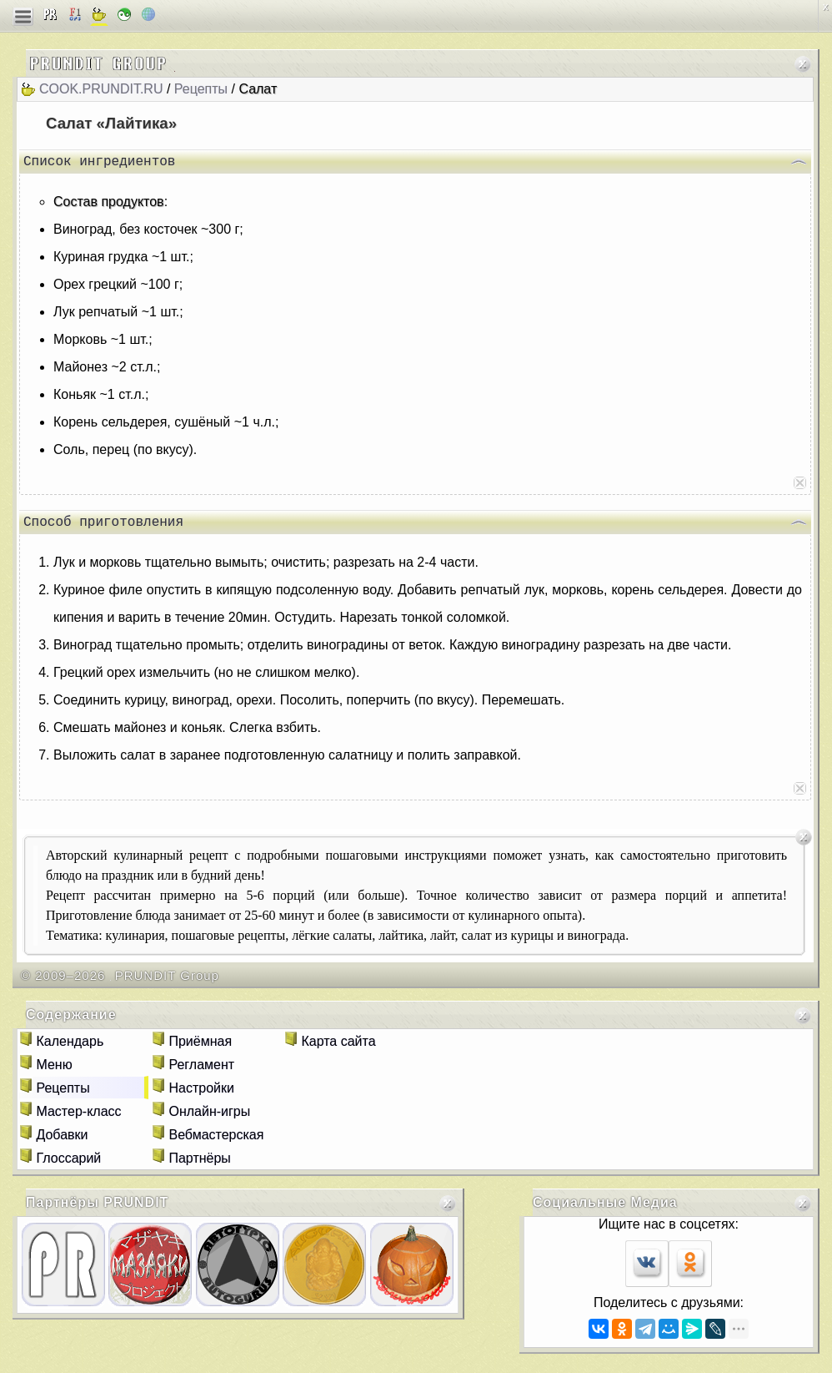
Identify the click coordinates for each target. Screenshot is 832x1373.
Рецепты (201, 89)
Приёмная (200, 1048)
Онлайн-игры (209, 1118)
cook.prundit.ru (101, 89)
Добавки (62, 1141)
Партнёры (199, 1165)
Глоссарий (68, 1165)
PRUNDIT (135, 1209)
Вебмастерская (215, 1141)
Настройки (200, 1095)
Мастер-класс (78, 1118)
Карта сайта (338, 1048)
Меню (54, 1071)
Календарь (69, 1048)
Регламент (201, 1071)
